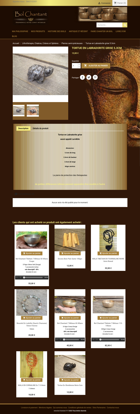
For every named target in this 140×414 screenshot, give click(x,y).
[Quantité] (75, 65)
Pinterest (95, 77)
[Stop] (20, 277)
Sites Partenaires (99, 408)
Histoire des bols (57, 31)
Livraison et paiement (29, 408)
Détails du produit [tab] (40, 128)
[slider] (33, 277)
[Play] (17, 277)
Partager (82, 77)
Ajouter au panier (96, 65)
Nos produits (38, 31)
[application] (32, 277)
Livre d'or (121, 31)
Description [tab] (23, 128)
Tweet (88, 77)
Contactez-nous (113, 408)
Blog (14, 36)
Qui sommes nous (60, 408)
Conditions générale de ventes (79, 408)
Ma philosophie (20, 31)
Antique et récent (78, 31)
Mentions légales (45, 408)
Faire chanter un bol (102, 31)
